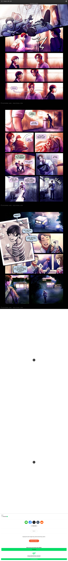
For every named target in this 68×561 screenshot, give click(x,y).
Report (34, 531)
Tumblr (37, 522)
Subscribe (34, 525)
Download (34, 549)
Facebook (30, 522)
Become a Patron (34, 540)
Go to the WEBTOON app (34, 559)
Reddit (41, 522)
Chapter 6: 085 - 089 (7, 1)
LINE (26, 522)
